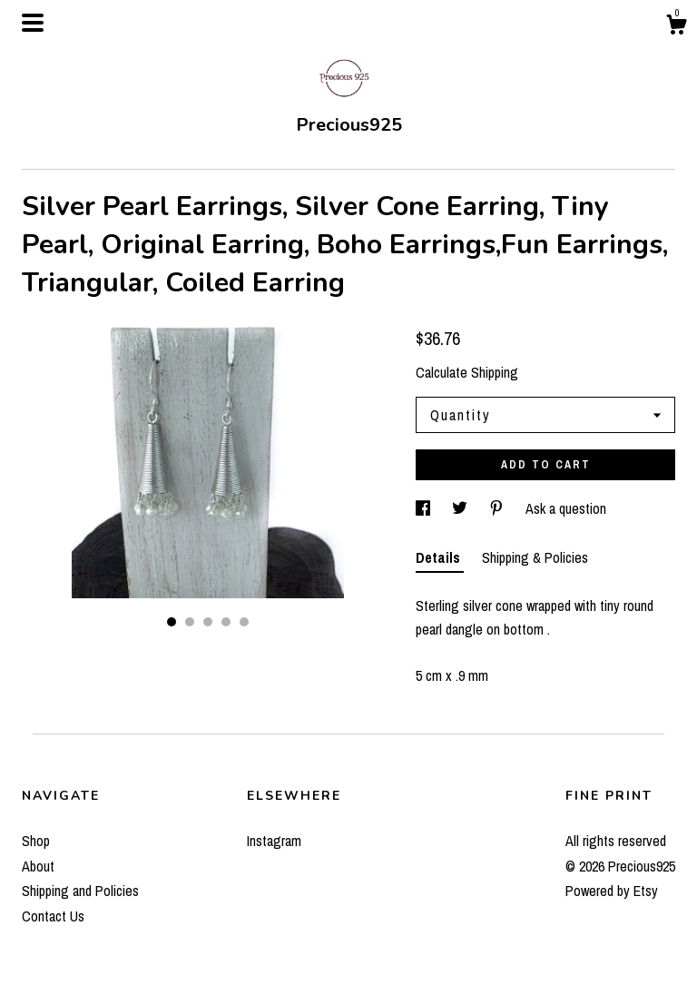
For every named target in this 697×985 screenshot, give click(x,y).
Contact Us (53, 916)
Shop (36, 841)
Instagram (274, 841)
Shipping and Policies (80, 891)
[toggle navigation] (33, 23)
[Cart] (676, 27)
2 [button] (189, 621)
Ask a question (565, 508)
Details (440, 557)
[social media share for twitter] (461, 508)
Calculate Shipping (467, 372)
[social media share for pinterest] (498, 508)
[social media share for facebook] (425, 508)
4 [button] (226, 621)
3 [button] (207, 621)
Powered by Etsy (611, 891)
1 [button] (171, 621)
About (38, 866)
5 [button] (244, 621)
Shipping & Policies (535, 557)
